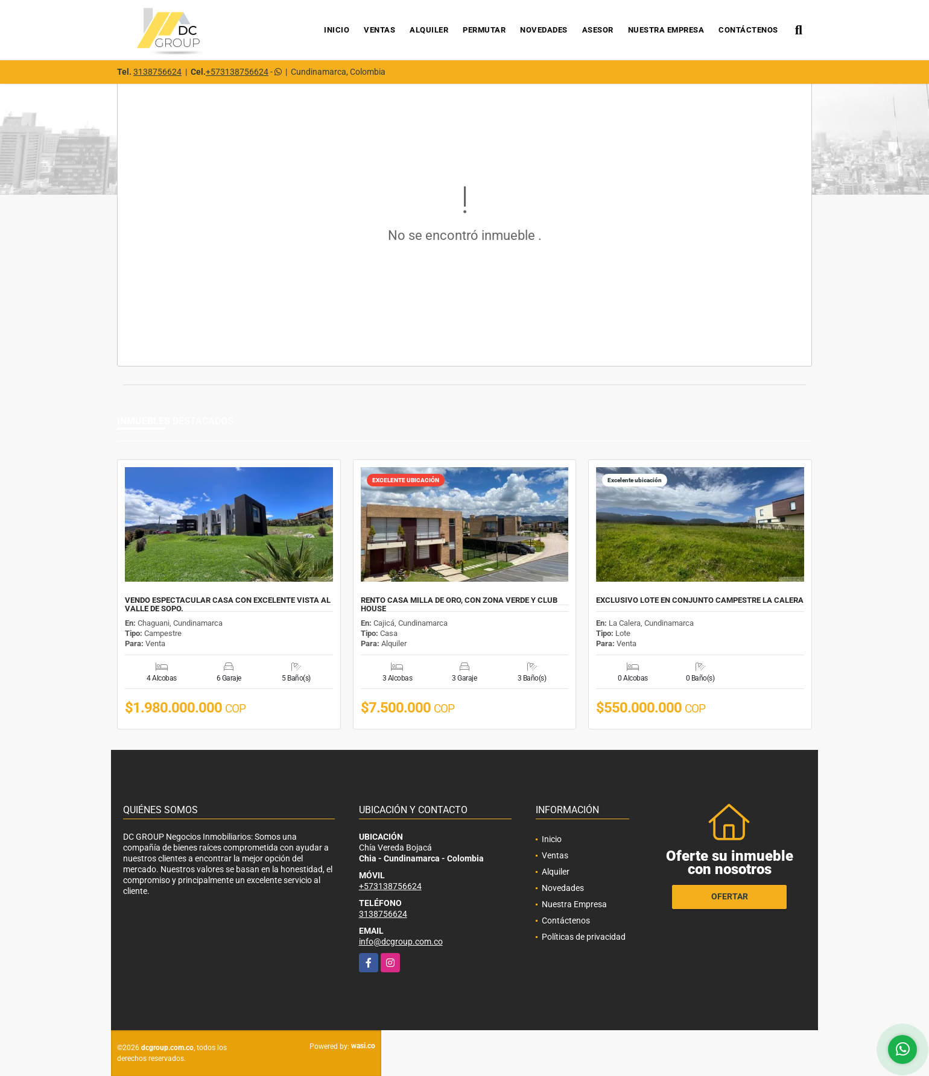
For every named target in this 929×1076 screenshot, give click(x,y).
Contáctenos (748, 29)
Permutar (484, 29)
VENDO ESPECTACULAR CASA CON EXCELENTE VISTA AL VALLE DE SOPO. (228, 604)
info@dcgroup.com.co (401, 941)
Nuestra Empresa (666, 29)
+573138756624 (237, 72)
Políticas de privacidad (584, 937)
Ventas (379, 29)
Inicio (336, 29)
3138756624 (157, 72)
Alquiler (429, 29)
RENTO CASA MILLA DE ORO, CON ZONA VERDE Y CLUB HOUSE (459, 604)
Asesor (598, 29)
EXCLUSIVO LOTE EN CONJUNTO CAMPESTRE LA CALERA (700, 600)
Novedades (544, 29)
